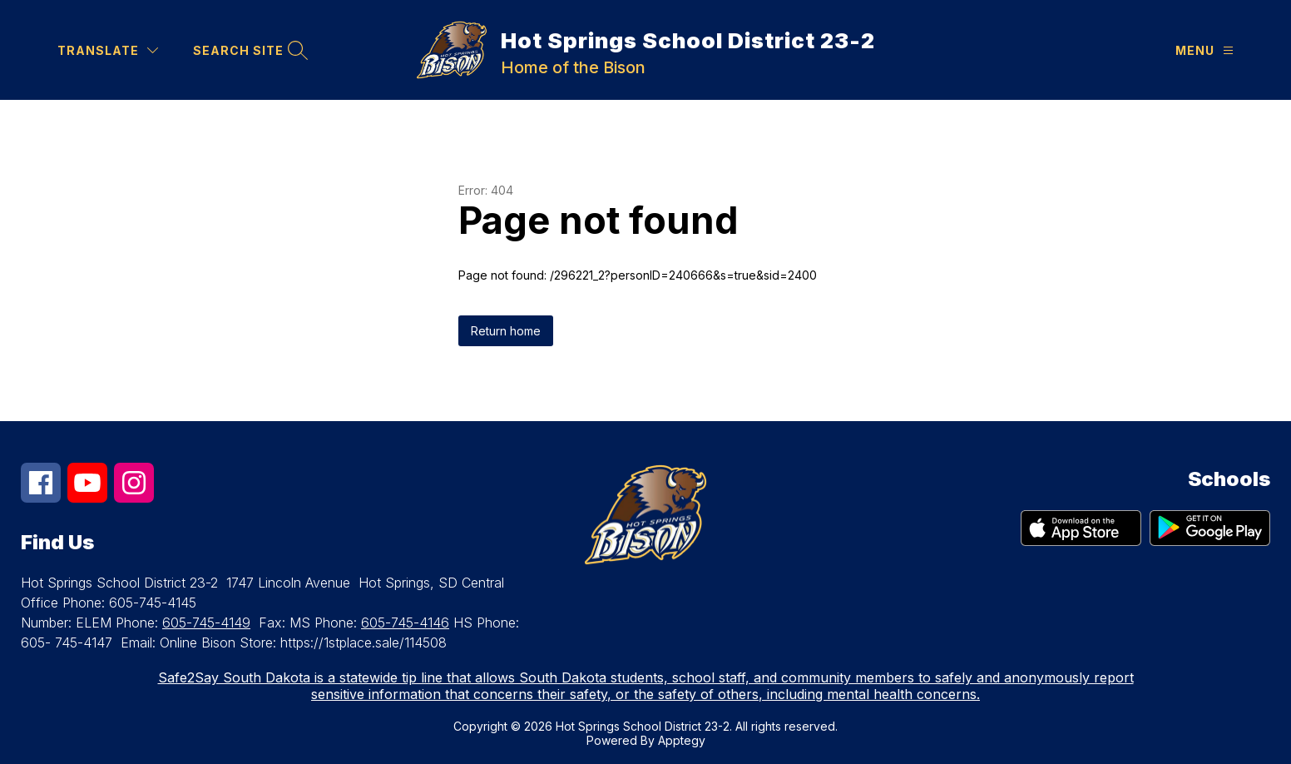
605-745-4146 (405, 622)
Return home (506, 331)
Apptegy (681, 740)
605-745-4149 (206, 622)
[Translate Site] (107, 50)
